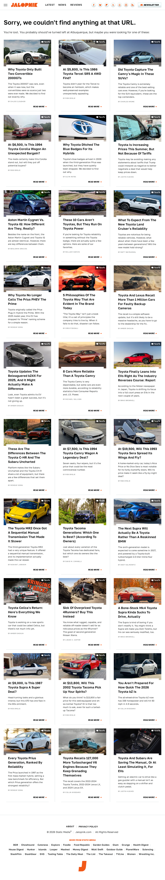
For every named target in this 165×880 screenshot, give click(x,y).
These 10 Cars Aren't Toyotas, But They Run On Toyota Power (82, 224)
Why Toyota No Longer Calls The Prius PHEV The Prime (27, 299)
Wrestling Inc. (147, 854)
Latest (50, 4)
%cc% (47, 42)
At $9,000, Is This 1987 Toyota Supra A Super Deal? (25, 687)
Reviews (76, 4)
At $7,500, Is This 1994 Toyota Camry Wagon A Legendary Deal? (80, 453)
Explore (55, 845)
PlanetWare (132, 849)
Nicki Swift (97, 849)
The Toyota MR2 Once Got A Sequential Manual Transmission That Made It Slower (27, 534)
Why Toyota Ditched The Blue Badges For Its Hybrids (81, 149)
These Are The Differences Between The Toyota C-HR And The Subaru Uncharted (27, 455)
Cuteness (43, 845)
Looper (54, 849)
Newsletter (150, 4)
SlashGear (30, 854)
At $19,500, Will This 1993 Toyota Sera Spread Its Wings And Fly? (137, 453)
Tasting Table (55, 854)
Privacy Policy (88, 826)
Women (131, 854)
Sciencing (147, 849)
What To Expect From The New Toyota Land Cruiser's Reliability (137, 224)
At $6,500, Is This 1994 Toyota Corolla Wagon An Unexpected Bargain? (27, 149)
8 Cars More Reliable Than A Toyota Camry (79, 374)
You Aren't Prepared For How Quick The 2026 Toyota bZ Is (136, 687)
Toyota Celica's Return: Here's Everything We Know (25, 612)
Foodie (67, 845)
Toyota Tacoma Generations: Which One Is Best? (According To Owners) (81, 534)
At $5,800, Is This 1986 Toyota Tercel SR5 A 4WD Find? (82, 74)
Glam (116, 845)
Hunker (31, 849)
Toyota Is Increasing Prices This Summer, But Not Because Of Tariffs (136, 149)
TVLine (120, 854)
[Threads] (119, 5)
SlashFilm (16, 854)
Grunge (126, 845)
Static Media (63, 832)
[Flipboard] (106, 5)
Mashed (65, 849)
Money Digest (80, 849)
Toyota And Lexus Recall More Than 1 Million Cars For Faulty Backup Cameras (136, 301)
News (62, 4)
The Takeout (106, 854)
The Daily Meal (74, 854)
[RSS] (132, 5)
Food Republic (82, 845)
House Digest (16, 849)
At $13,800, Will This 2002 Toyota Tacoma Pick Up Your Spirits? (82, 687)
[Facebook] (93, 5)
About (70, 826)
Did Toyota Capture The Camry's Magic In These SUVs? (136, 74)
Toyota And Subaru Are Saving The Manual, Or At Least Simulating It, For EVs (137, 764)
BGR (15, 845)
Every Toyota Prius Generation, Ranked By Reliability (25, 762)
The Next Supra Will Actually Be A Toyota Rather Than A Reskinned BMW (137, 535)
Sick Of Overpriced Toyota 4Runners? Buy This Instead (82, 612)
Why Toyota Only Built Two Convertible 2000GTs (25, 74)
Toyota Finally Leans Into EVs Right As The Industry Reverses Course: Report (137, 376)
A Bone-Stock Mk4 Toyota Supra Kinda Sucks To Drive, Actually (137, 612)
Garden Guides (101, 845)
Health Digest (141, 845)
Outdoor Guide (115, 849)
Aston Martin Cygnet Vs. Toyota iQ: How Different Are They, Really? (26, 224)
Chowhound (27, 845)
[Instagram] (126, 5)
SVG (42, 854)
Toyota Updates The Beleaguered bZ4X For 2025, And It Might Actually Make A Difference (25, 380)
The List (90, 854)
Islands (42, 849)
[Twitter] (113, 5)
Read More (38, 106)
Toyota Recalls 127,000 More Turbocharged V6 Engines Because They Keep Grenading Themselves (80, 766)
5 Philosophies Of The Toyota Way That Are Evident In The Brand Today (79, 301)
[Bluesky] (100, 5)
